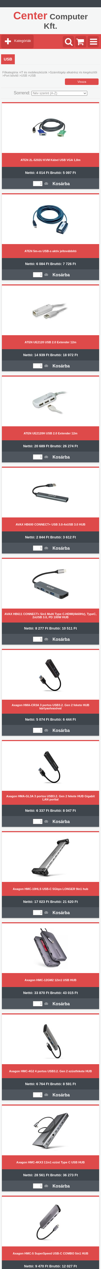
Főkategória (10, 72)
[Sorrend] (59, 93)
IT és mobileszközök (33, 72)
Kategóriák (22, 41)
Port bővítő (11, 75)
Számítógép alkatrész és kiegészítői (73, 72)
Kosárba (61, 183)
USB (24, 75)
